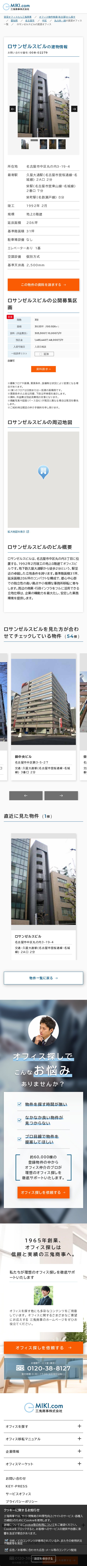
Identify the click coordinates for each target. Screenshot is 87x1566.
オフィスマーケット (19, 1464)
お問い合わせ (16, 1478)
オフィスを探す (17, 1426)
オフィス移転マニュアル (23, 1439)
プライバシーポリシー (22, 1501)
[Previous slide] (26, 795)
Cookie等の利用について (39, 1524)
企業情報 (12, 1451)
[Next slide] (61, 795)
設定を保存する (43, 1558)
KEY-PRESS (17, 1486)
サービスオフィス (18, 1493)
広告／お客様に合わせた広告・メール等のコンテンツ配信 (43, 1550)
